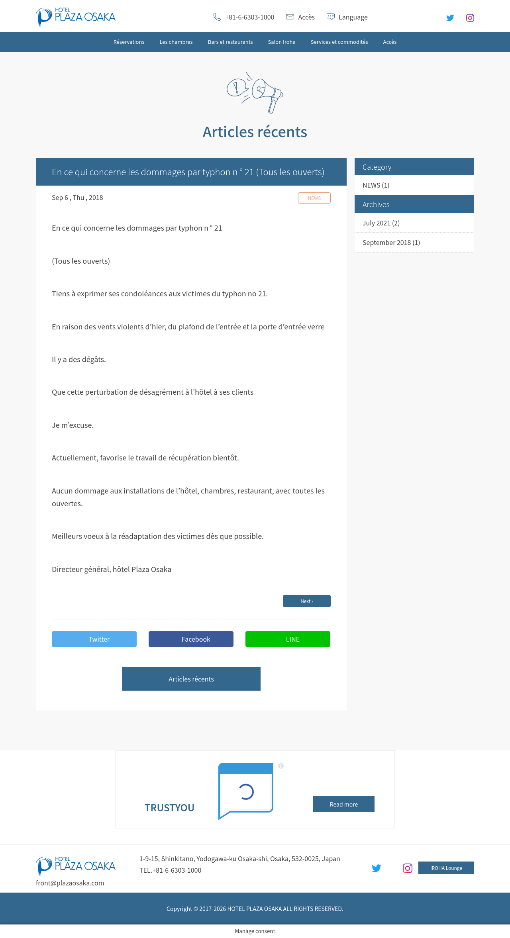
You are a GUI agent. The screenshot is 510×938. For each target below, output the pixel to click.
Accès (306, 17)
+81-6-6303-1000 (249, 17)
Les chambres (176, 41)
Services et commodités (339, 41)
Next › (306, 600)
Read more (344, 804)
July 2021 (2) (381, 222)
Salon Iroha (282, 41)
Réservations (129, 41)
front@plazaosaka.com (70, 882)
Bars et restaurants (230, 41)
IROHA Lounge (446, 867)
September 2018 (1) (391, 242)
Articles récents (191, 678)
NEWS (371, 185)
